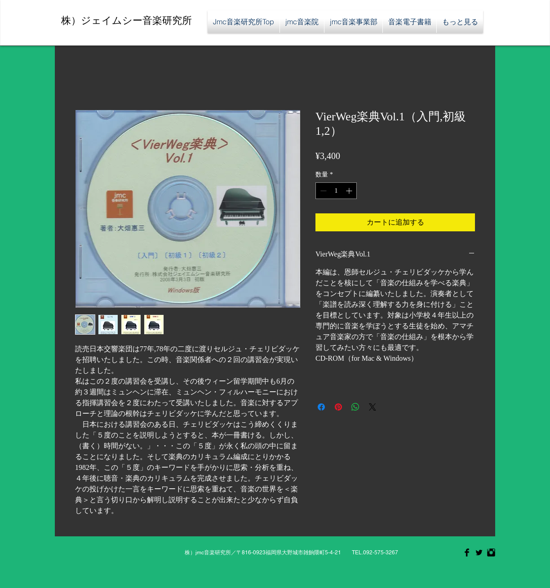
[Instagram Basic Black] (491, 552)
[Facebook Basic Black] (467, 552)
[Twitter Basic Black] (479, 552)
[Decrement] (322, 191)
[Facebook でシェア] (321, 407)
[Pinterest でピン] (338, 407)
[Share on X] (372, 407)
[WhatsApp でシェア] (355, 407)
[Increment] (349, 191)
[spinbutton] (336, 191)
